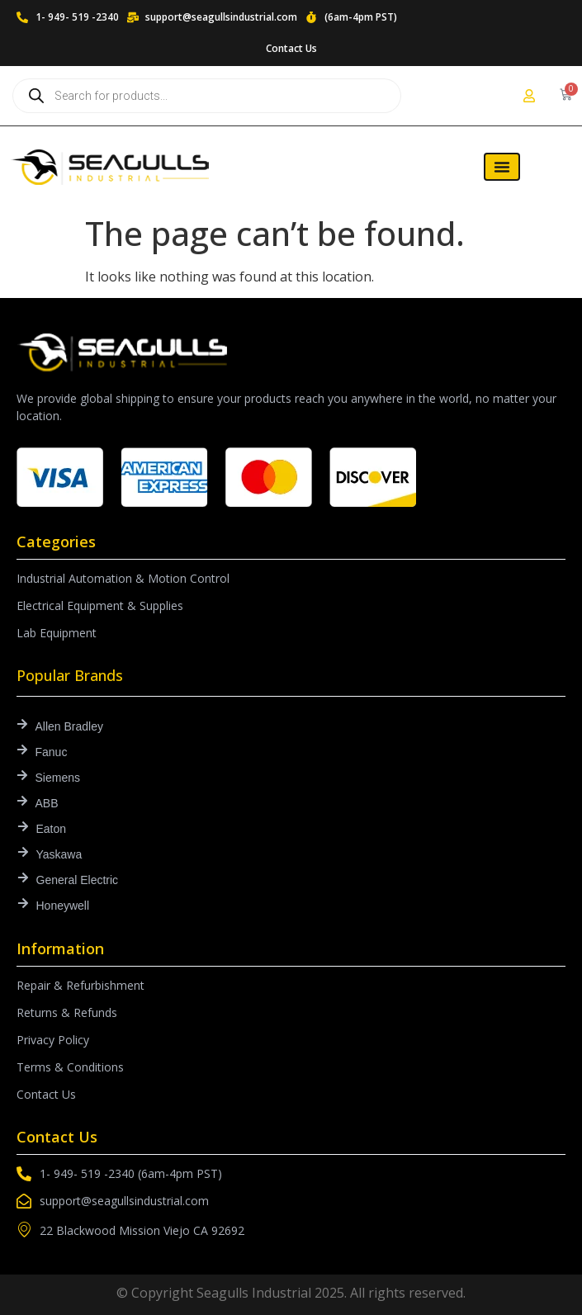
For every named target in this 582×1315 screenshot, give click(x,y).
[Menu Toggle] (502, 167)
